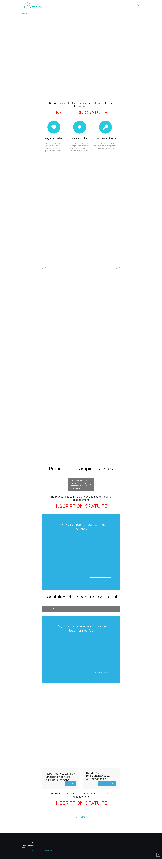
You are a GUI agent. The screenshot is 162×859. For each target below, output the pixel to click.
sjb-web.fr (41, 843)
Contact (123, 5)
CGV (23, 848)
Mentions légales (28, 845)
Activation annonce (109, 5)
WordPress (48, 850)
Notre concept (68, 5)
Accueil (56, 5)
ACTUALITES (81, 817)
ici (63, 103)
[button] (44, 267)
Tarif (78, 5)
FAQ (130, 5)
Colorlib (32, 850)
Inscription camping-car (91, 5)
